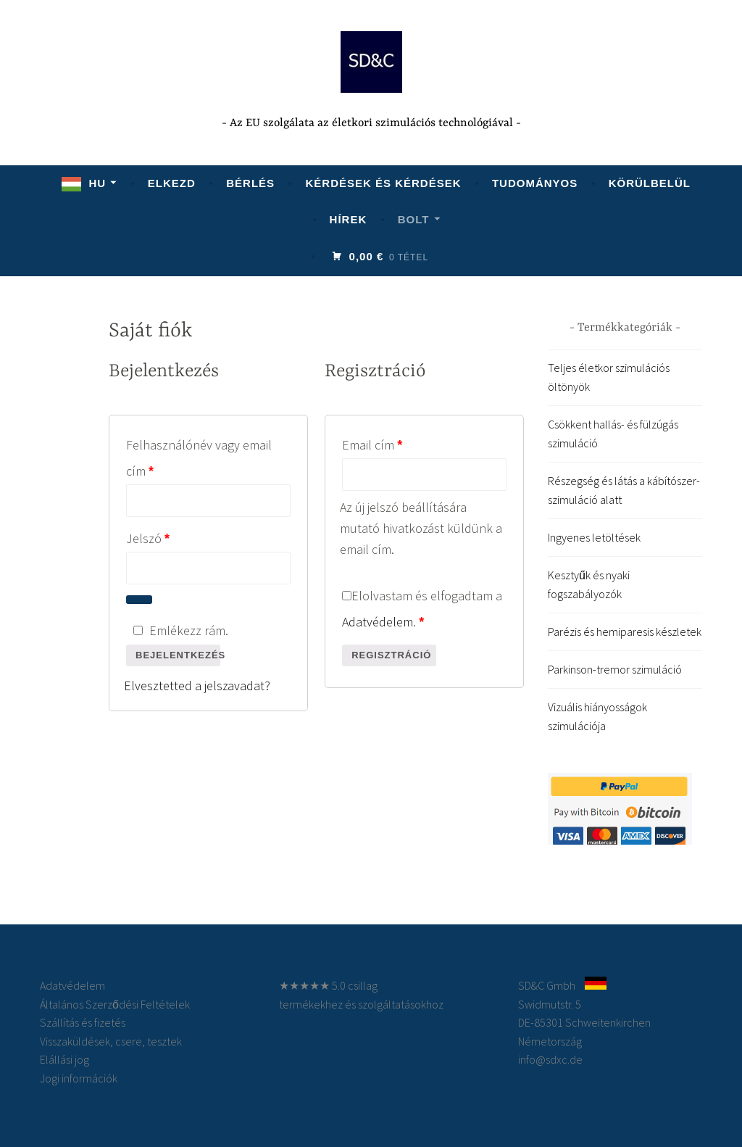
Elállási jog (64, 1059)
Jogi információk (78, 1078)
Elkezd (172, 183)
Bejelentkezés (178, 655)
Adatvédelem (377, 621)
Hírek (348, 219)
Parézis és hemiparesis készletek (624, 631)
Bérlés (250, 183)
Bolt (414, 219)
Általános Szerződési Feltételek (115, 1004)
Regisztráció (391, 655)
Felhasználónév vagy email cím (199, 457)
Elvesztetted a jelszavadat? (197, 685)
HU (97, 183)
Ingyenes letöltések (594, 537)
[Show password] (139, 599)
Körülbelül (650, 183)
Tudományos (535, 183)
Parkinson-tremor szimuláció (615, 669)
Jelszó (171, 536)
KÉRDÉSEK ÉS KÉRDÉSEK (383, 183)
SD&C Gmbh (546, 985)
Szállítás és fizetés (82, 1022)
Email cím (396, 442)
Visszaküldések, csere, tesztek (111, 1041)
